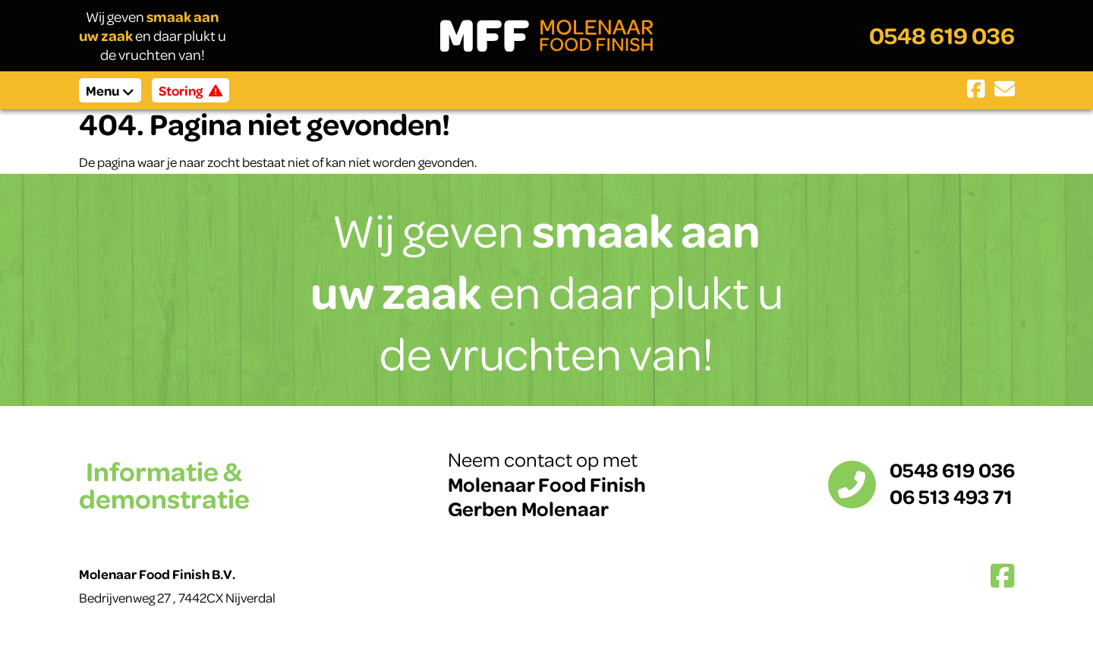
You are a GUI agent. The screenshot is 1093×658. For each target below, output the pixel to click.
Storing (190, 90)
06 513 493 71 (951, 496)
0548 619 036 (942, 36)
